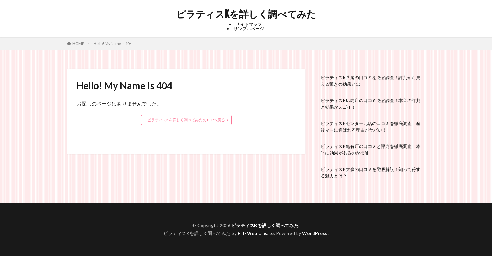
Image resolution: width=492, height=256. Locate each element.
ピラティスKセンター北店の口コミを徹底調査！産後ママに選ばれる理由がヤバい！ (370, 127)
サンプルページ (248, 28)
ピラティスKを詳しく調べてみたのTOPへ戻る (186, 119)
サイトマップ (249, 24)
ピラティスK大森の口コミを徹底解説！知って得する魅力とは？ (370, 172)
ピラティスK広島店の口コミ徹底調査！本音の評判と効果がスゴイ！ (370, 104)
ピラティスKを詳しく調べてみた (246, 14)
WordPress (315, 233)
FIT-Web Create (256, 233)
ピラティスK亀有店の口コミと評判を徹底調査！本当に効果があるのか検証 (370, 149)
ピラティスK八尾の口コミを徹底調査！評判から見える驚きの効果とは (370, 81)
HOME (78, 43)
